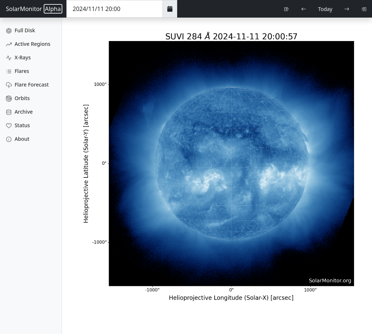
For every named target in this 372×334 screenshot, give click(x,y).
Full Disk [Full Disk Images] (20, 30)
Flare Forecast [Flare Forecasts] (27, 84)
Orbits (18, 98)
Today (325, 8)
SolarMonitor (34, 9)
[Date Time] (114, 9)
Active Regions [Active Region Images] (28, 43)
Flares (17, 70)
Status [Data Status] (18, 125)
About (17, 138)
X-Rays (18, 57)
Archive (19, 111)
